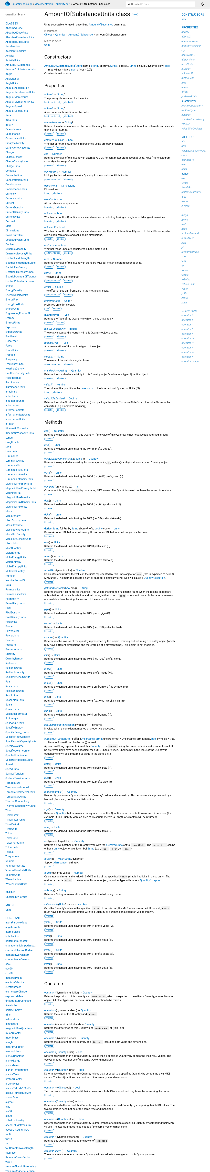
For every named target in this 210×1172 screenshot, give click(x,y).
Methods (188, 137)
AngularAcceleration (17, 87)
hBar (8, 1014)
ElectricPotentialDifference (20, 276)
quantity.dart (63, 4)
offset (47, 286)
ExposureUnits (13, 331)
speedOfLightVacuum (18, 1125)
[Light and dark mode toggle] (202, 4)
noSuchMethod (53, 724)
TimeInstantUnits (15, 819)
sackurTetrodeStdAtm (18, 1092)
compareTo (50, 486)
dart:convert (61, 862)
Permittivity (12, 598)
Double (9, 244)
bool (167, 65)
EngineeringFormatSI (17, 313)
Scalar (9, 704)
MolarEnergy (12, 552)
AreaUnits (11, 120)
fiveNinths (11, 1005)
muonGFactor (13, 1033)
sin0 (7, 1106)
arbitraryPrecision (54, 140)
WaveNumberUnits (16, 884)
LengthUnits (12, 442)
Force (8, 345)
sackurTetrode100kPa (18, 1088)
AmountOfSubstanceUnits (59, 65)
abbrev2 (48, 108)
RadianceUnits (13, 667)
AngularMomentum (16, 97)
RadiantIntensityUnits (17, 677)
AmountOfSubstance (101, 24)
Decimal (73, 398)
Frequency (11, 359)
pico (46, 777)
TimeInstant (12, 815)
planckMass (12, 1065)
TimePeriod (12, 824)
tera (46, 827)
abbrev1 (48, 94)
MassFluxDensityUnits (18, 538)
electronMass (13, 987)
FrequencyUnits (14, 364)
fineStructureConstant (18, 1000)
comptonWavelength (17, 954)
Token (8, 833)
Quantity (60, 34)
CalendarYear (13, 129)
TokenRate (11, 838)
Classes (11, 23)
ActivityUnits (12, 60)
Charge (9, 152)
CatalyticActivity (14, 143)
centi (47, 472)
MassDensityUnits (16, 520)
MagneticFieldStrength (18, 483)
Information (12, 405)
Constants (13, 918)
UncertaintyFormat (92, 738)
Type (66, 314)
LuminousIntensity (16, 474)
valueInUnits (51, 904)
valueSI (48, 384)
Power (9, 626)
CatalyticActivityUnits (17, 147)
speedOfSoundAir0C (17, 1129)
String (79, 65)
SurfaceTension (14, 773)
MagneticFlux (13, 492)
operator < (50, 1052)
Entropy (9, 318)
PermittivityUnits (15, 603)
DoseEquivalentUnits (17, 239)
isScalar (48, 213)
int (61, 199)
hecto (47, 623)
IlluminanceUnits (15, 387)
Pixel (8, 608)
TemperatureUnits (15, 796)
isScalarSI (49, 227)
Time (8, 810)
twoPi (8, 1161)
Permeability (12, 589)
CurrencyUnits (13, 198)
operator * (50, 992)
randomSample (53, 791)
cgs (46, 153)
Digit (8, 225)
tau (7, 1143)
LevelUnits (11, 451)
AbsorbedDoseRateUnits (19, 37)
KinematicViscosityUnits (19, 433)
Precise (9, 640)
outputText (50, 738)
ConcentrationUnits (16, 179)
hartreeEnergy (13, 1010)
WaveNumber (13, 879)
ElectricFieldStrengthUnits (20, 262)
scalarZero (11, 1097)
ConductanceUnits (16, 189)
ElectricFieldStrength (17, 258)
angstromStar (13, 927)
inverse (48, 637)
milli (46, 696)
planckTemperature (16, 1069)
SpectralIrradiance (16, 755)
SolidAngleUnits (14, 723)
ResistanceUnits (14, 690)
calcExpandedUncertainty (58, 458)
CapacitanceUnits (15, 138)
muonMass (12, 1037)
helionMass (12, 1019)
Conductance (13, 184)
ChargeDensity (13, 156)
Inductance (11, 396)
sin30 (8, 1111)
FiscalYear (11, 341)
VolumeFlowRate (15, 865)
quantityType (52, 314)
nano (47, 710)
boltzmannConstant (16, 941)
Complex (10, 170)
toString (48, 890)
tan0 (8, 1134)
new (183, 19)
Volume (9, 861)
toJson (48, 858)
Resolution (11, 695)
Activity (9, 55)
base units (87, 388)
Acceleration (12, 46)
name (47, 273)
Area (8, 115)
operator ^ (50, 1136)
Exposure (10, 327)
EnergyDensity (13, 290)
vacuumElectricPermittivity (21, 1166)
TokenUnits (12, 847)
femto (47, 556)
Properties (189, 27)
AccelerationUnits (15, 51)
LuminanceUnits (14, 460)
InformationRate (14, 410)
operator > (50, 1101)
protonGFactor (13, 1079)
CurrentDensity (14, 207)
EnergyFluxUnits (14, 304)
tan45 (8, 1138)
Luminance (11, 456)
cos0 (8, 964)
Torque (9, 851)
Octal (8, 584)
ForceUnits (11, 350)
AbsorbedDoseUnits (17, 41)
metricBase (50, 245)
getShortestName (54, 588)
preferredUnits (52, 300)
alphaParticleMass (16, 922)
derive (48, 528)
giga (46, 609)
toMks (47, 872)
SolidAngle (11, 718)
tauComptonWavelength (19, 1148)
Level (8, 446)
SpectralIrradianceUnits (19, 759)
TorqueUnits (12, 856)
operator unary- (53, 1150)
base (135, 14)
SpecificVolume (14, 746)
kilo (46, 655)
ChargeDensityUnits (16, 161)
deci (46, 500)
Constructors (192, 14)
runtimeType (51, 342)
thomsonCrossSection (18, 1157)
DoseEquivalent (14, 235)
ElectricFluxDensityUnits (19, 272)
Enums (10, 892)
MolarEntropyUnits (16, 566)
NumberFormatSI (15, 580)
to (45, 841)
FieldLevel (11, 336)
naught (9, 1042)
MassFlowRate (14, 525)
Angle (8, 74)
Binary (9, 124)
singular (48, 356)
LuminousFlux (13, 465)
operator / (50, 1038)
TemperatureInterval (17, 787)
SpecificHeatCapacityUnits (20, 741)
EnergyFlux (11, 299)
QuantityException (154, 577)
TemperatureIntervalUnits (20, 792)
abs (46, 430)
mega (47, 668)
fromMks (49, 570)
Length (9, 437)
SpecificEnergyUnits (17, 732)
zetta (47, 964)
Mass (8, 511)
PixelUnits (11, 621)
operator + (50, 1010)
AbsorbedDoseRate (16, 32)
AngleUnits (11, 83)
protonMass (12, 1083)
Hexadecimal (13, 377)
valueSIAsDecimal (54, 398)
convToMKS (51, 171)
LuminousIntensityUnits (19, 479)
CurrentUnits (12, 216)
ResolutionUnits (14, 700)
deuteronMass (13, 977)
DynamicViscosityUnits (18, 253)
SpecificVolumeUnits (17, 750)
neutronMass (13, 1051)
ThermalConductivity (17, 801)
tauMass (10, 1152)
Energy (9, 285)
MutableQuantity (15, 571)
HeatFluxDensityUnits (18, 373)
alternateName (52, 122)
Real (7, 681)
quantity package (22, 4)
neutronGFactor (14, 1046)
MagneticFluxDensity (17, 497)
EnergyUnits (12, 308)
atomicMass (12, 931)
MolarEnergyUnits (15, 557)
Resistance (11, 686)
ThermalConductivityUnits (20, 805)
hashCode (50, 199)
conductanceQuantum (18, 959)
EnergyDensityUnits (16, 295)
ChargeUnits (12, 166)
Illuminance (12, 382)
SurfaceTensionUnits (17, 778)
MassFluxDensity (15, 534)
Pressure (10, 644)
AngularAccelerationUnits (20, 92)
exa (46, 542)
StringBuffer (64, 738)
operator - (49, 1024)
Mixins (10, 905)
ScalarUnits (12, 709)
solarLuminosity (14, 1120)
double (59, 286)
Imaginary (11, 391)
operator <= (50, 1069)
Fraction (10, 354)
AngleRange (12, 78)
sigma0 (9, 1102)
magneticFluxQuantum (18, 1028)
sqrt (46, 809)
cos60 (9, 968)
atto (46, 444)
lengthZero (11, 1023)
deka (47, 514)
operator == (50, 1087)
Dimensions (68, 185)
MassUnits (11, 543)
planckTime (12, 1074)
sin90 (8, 1115)
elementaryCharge (16, 991)
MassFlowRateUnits (17, 529)
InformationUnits (15, 419)
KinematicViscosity (16, 428)
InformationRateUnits (17, 414)
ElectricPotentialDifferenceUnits (23, 281)
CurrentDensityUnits (17, 212)
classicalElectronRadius (19, 950)
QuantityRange (13, 658)
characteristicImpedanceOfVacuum (26, 945)
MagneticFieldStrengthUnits (21, 488)
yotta (47, 936)
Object (48, 34)
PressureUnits (13, 649)
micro (47, 682)
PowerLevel (12, 631)
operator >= (50, 1119)
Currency (10, 193)
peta (46, 763)
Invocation (68, 724)
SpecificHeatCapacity (17, 736)
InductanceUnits (14, 400)
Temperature (12, 782)
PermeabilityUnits (15, 594)
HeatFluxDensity (14, 368)
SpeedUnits (12, 769)
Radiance (10, 663)
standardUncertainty (55, 370)
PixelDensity (12, 612)
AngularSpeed (13, 106)
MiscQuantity (13, 548)
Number (57, 153)
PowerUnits (12, 635)
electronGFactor (14, 982)
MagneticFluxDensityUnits (20, 502)
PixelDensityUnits (15, 617)
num (73, 69)
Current (9, 202)
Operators (189, 310)
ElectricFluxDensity (16, 267)
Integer (9, 423)
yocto (47, 922)
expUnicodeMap (14, 996)
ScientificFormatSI (16, 713)
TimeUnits (11, 828)
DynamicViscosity (15, 249)
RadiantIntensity (14, 672)
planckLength (13, 1060)
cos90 (9, 973)
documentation (44, 4)
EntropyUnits (12, 322)
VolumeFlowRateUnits (18, 870)
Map (60, 858)
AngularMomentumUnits (19, 101)
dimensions (50, 185)
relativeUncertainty (54, 328)
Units (47, 44)
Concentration (13, 175)
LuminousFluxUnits (16, 469)
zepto (47, 950)
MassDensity (13, 515)
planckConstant (14, 1056)
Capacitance (12, 133)
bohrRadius (12, 936)
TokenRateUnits (14, 842)
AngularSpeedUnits (16, 110)
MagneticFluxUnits (16, 506)
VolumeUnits (12, 874)
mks (46, 259)
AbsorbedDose (14, 28)
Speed (9, 764)
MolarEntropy (13, 561)
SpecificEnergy (14, 727)
